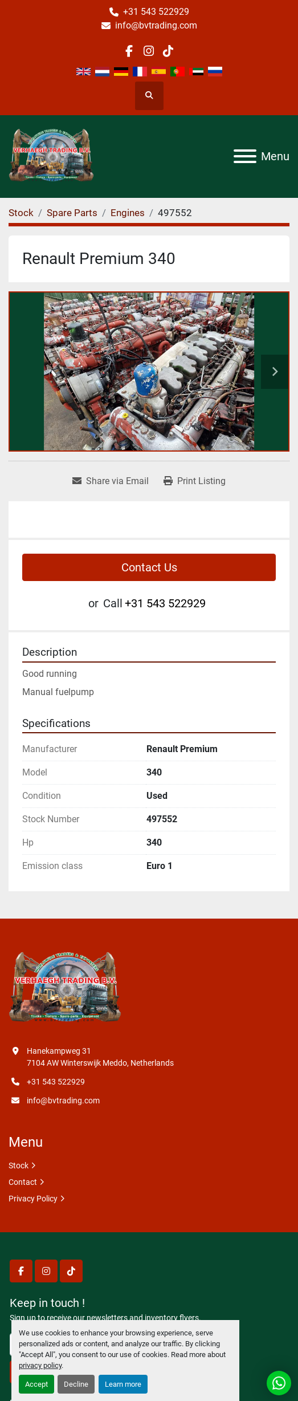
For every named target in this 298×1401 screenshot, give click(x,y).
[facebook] (129, 51)
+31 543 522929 (156, 11)
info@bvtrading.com (156, 25)
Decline (76, 1384)
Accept (36, 1384)
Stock (18, 1165)
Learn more (123, 1384)
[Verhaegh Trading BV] (65, 988)
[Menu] (245, 156)
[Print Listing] (194, 481)
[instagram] (148, 51)
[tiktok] (168, 51)
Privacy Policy (33, 1198)
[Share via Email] (110, 481)
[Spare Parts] (72, 212)
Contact (23, 1182)
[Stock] (21, 212)
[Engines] (128, 212)
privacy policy (40, 1365)
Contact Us (149, 567)
